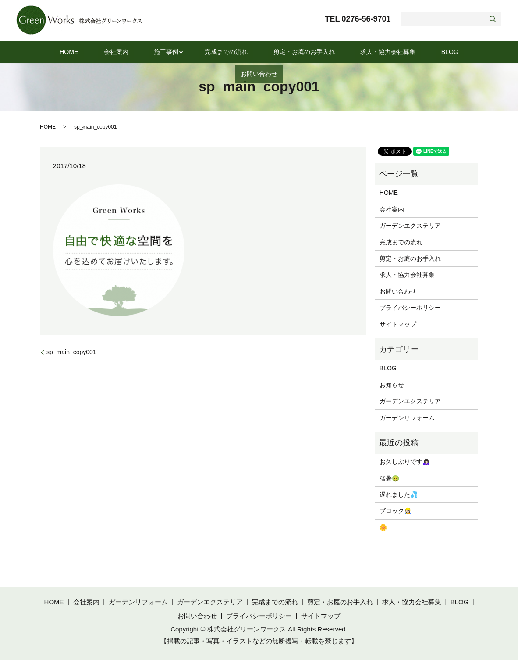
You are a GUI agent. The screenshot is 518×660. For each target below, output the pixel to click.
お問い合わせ (444, 51)
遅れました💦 (399, 494)
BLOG (401, 51)
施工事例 (142, 51)
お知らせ (392, 384)
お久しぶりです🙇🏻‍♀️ (405, 461)
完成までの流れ (200, 51)
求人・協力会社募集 (347, 51)
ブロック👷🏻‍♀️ (396, 510)
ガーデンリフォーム (407, 417)
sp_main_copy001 (71, 351)
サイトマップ (398, 324)
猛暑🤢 (389, 478)
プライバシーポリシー (410, 307)
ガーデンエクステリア (410, 225)
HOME (64, 51)
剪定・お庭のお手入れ (270, 51)
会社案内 (101, 51)
